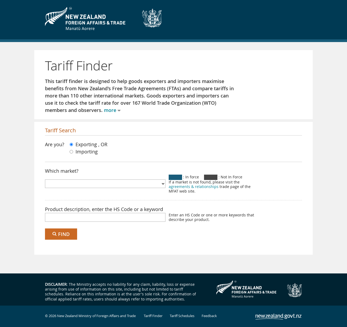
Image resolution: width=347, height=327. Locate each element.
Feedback (209, 315)
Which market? (61, 171)
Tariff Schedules (182, 315)
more (110, 110)
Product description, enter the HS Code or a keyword (104, 209)
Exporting (84, 144)
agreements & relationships (193, 186)
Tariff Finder (153, 315)
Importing (84, 151)
